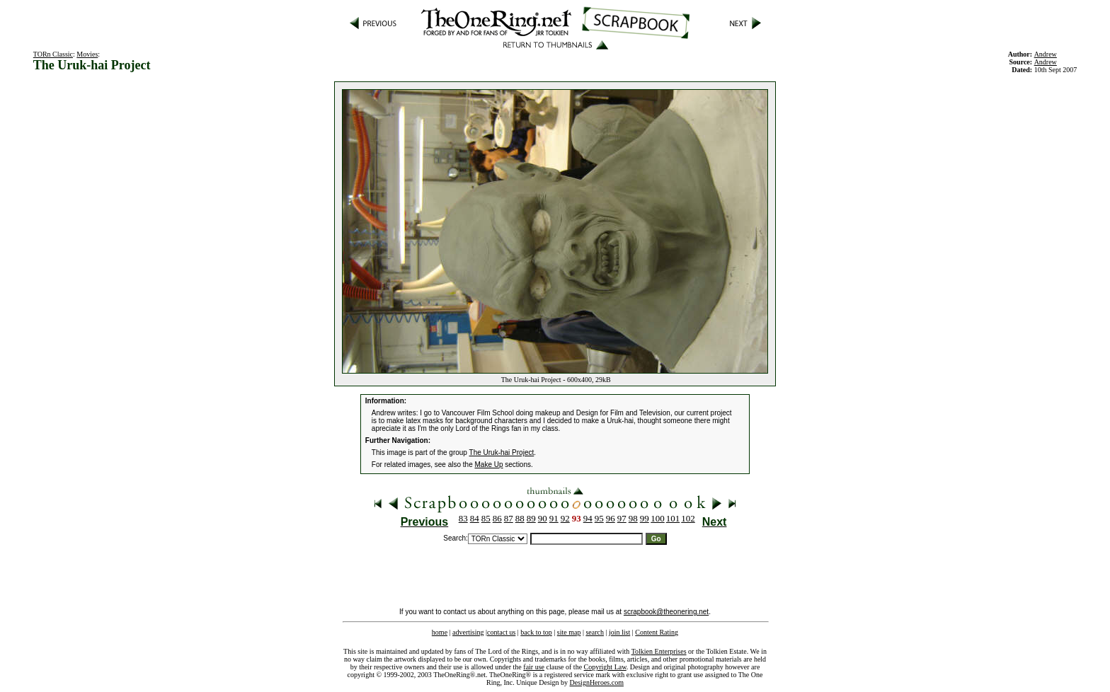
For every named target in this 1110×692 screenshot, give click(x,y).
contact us (501, 632)
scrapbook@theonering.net (666, 612)
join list (619, 632)
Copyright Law (605, 667)
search (594, 632)
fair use (533, 667)
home (439, 632)
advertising (468, 632)
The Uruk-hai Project (501, 452)
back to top (535, 632)
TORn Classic (53, 54)
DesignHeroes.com (597, 682)
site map (569, 632)
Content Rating (656, 632)
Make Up (489, 464)
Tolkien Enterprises (659, 651)
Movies (87, 54)
